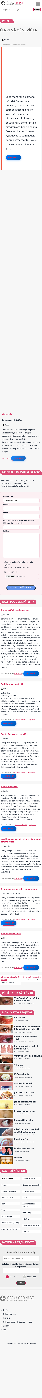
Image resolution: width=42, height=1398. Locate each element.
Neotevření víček (9, 786)
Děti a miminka (7, 1197)
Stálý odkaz (6, 458)
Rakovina (26, 1197)
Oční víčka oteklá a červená (28, 1056)
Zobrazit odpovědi (20, 720)
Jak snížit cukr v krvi (24, 1092)
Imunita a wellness (9, 1229)
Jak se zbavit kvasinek (25, 1101)
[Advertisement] (21, 68)
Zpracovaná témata (31, 1225)
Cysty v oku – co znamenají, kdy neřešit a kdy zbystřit (28, 1028)
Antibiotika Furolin (23, 1083)
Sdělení (6, 531)
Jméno (6, 504)
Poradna (5, 1185)
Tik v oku (18, 1065)
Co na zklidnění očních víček (25, 1037)
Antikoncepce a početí (29, 1205)
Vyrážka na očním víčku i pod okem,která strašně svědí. (21, 840)
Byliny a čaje (6, 1216)
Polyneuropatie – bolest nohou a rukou (26, 1047)
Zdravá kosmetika (8, 1191)
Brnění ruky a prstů (24, 1148)
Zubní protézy (21, 1139)
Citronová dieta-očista (32, 977)
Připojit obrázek (10, 572)
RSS (4, 1330)
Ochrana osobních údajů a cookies (17, 1322)
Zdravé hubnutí (29, 1178)
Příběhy (26, 1219)
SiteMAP (6, 1326)
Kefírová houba (22, 1074)
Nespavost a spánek (31, 1185)
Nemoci (4, 1204)
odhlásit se (31, 1277)
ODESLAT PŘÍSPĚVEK (20, 588)
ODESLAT (21, 1283)
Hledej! (37, 10)
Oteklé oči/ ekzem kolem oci (15, 610)
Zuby (3, 1210)
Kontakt (26, 1231)
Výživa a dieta (28, 1191)
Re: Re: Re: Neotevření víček (14, 734)
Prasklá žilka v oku (23, 1120)
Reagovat (18, 458)
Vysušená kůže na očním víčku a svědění (26, 999)
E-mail (5, 512)
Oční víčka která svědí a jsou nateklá (19, 889)
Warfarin (18, 1157)
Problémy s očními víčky (13, 684)
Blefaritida (19, 1017)
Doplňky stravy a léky (10, 1222)
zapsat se (13, 1277)
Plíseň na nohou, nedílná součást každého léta (26, 1130)
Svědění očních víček (11, 933)
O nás (5, 1310)
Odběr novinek (9, 1314)
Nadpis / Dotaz (9, 496)
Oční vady (27, 1213)
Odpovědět (13, 157)
